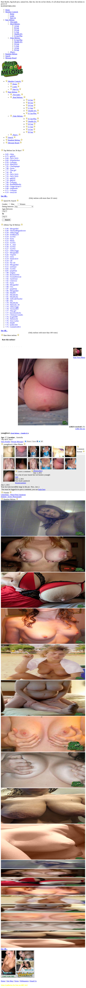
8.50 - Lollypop (11, 162)
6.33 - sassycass (11, 192)
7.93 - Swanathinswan (13, 277)
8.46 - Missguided (11, 229)
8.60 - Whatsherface (12, 160)
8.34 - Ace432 (10, 237)
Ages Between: (7, 209)
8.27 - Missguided (11, 253)
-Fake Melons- (15, 38)
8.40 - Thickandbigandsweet (15, 231)
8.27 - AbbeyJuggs (12, 251)
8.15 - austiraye (10, 267)
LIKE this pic (80, 429)
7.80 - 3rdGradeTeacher (13, 299)
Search (7, 56)
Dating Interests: (8, 206)
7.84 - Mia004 (10, 293)
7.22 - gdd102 (10, 178)
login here (41, 489)
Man (11, 204)
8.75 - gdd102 (10, 156)
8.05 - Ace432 (10, 269)
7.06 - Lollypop (11, 182)
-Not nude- (14, 22)
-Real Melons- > (16, 433)
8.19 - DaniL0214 (11, 259)
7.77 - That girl (10, 170)
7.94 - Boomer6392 (12, 275)
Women (21, 204)
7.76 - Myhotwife (11, 319)
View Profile (5, 442)
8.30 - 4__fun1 (10, 245)
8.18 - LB (8, 261)
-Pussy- (12, 52)
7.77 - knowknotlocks (13, 313)
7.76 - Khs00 (10, 323)
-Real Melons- (15, 24)
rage (16, 477)
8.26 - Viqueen (10, 255)
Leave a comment (24, 471)
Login (12, 16)
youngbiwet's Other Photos (13, 444)
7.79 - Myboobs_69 (12, 305)
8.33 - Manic (10, 241)
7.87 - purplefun (11, 289)
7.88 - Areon (9, 168)
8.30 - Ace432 (10, 247)
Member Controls (11, 12)
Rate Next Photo (79, 357)
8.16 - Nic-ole (10, 263)
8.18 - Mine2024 (11, 164)
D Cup (16, 30)
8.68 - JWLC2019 (11, 158)
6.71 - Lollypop (11, 190)
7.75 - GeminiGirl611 (13, 327)
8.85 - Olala (9, 154)
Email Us (33, 981)
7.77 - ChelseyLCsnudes (14, 315)
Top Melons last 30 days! (12, 150)
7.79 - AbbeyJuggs (12, 307)
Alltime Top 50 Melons (12, 225)
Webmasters (24, 981)
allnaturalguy (38, 471)
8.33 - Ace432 (10, 243)
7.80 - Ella (9, 301)
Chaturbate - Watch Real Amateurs (13, 495)
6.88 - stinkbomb (11, 188)
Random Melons (11, 54)
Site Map (9, 981)
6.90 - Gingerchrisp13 (13, 186)
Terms (16, 981)
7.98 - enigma (10, 273)
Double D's (18, 34)
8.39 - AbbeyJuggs (12, 233)
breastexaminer (20, 483)
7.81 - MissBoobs (11, 295)
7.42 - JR (8, 172)
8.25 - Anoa (9, 257)
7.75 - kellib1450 (11, 325)
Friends (6, 493)
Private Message (17, 442)
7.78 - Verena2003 (11, 309)
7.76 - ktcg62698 (11, 317)
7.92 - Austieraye (11, 279)
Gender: (5, 204)
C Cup (16, 32)
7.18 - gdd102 (10, 180)
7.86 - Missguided (11, 291)
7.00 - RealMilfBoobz (13, 184)
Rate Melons (9, 20)
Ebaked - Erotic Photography (11, 497)
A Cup (16, 26)
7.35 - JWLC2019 (11, 174)
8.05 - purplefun (11, 271)
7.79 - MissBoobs (11, 303)
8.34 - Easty (9, 239)
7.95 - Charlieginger (12, 166)
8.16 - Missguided (11, 265)
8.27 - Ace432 (10, 249)
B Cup (16, 28)
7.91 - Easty (9, 283)
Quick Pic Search (10, 201)
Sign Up (13, 18)
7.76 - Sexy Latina (12, 321)
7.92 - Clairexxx (11, 281)
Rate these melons (10, 335)
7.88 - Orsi (9, 287)
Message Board (10, 58)
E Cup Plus (18, 36)
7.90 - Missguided (11, 285)
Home (7, 10)
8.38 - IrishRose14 (12, 235)
